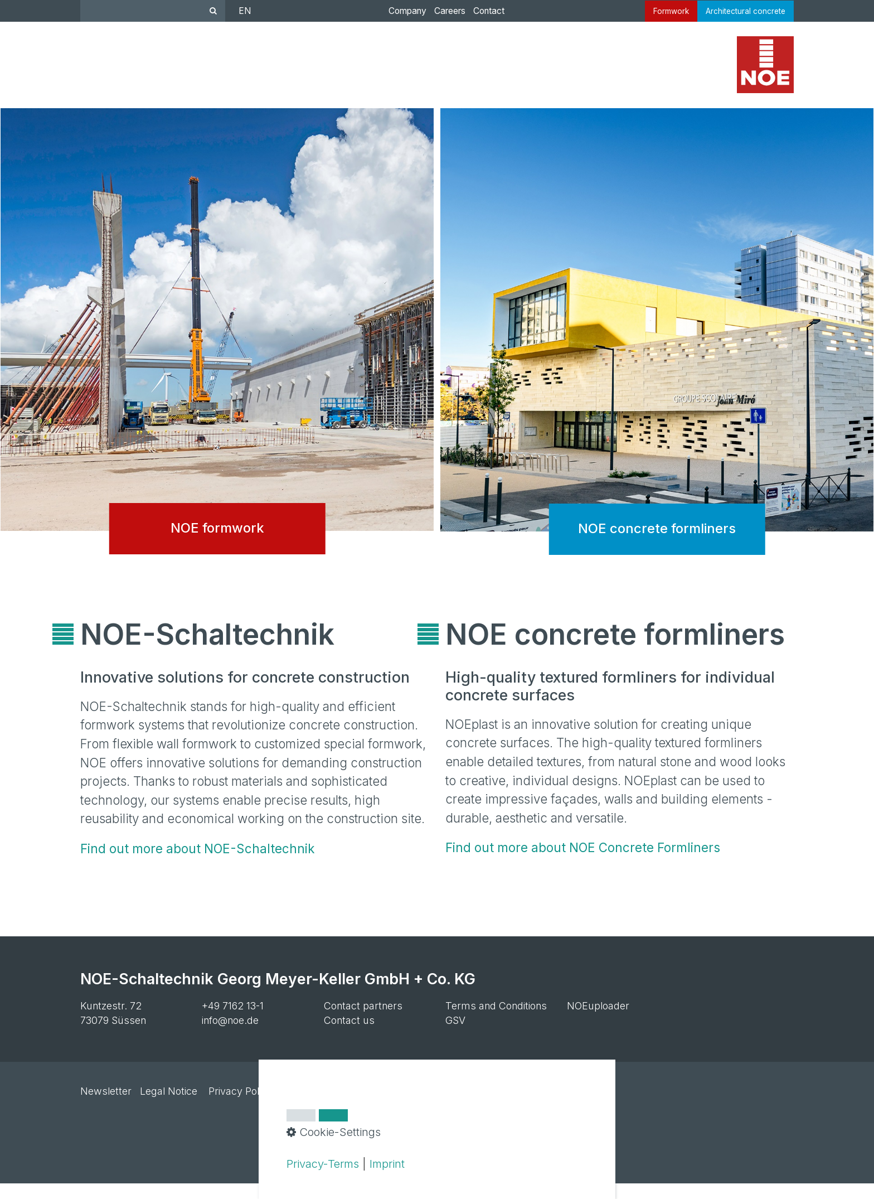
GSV (455, 1036)
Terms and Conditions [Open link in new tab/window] (496, 1021)
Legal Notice (168, 1107)
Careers (444, 11)
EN (245, 11)
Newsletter (106, 1107)
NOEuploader (598, 1021)
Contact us (349, 1036)
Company (402, 11)
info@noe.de (230, 1036)
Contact (483, 11)
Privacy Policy (240, 1107)
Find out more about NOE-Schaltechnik (197, 863)
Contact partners (363, 1021)
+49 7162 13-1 (233, 1021)
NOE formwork (217, 355)
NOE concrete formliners (656, 355)
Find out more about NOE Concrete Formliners (582, 863)
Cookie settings (318, 1107)
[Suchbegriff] (152, 11)
